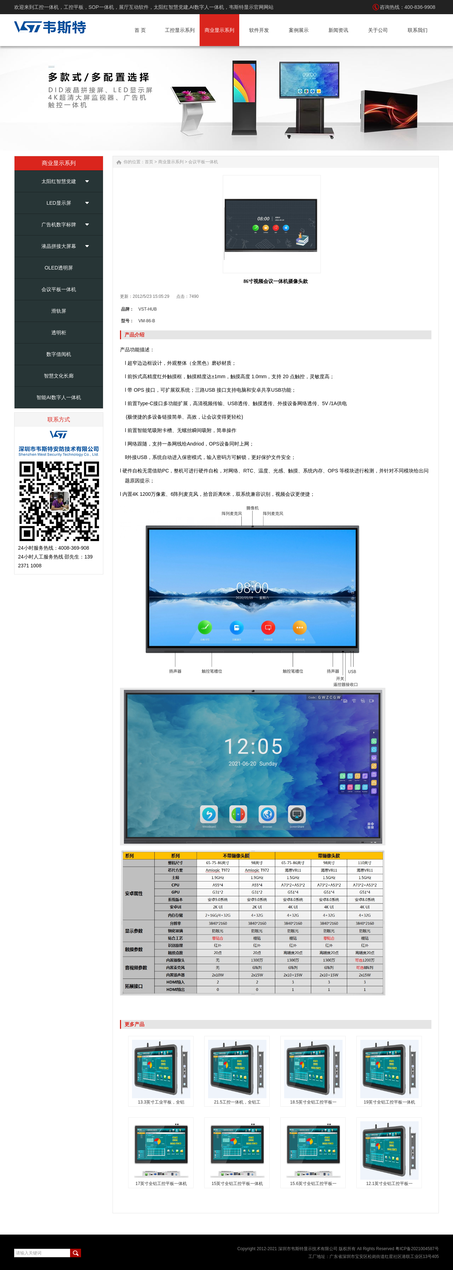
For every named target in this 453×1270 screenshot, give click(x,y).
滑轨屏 (58, 311)
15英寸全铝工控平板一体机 (237, 1183)
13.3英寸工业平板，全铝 (161, 1102)
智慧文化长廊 (59, 376)
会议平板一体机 (58, 289)
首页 (149, 161)
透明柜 (58, 332)
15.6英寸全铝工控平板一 (313, 1183)
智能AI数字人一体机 (58, 397)
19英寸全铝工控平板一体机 (389, 1102)
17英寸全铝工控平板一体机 (161, 1183)
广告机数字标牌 (58, 224)
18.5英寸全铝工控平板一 (313, 1102)
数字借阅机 (58, 354)
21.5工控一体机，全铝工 (237, 1102)
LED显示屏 (58, 203)
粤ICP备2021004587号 (417, 1248)
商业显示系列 (171, 161)
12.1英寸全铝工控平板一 (389, 1183)
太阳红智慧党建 (58, 181)
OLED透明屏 (59, 268)
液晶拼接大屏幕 (58, 246)
